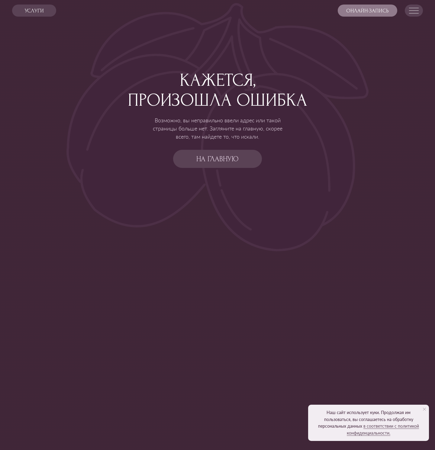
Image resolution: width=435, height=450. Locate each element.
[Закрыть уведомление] (424, 409)
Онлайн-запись (367, 11)
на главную (217, 159)
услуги (34, 11)
